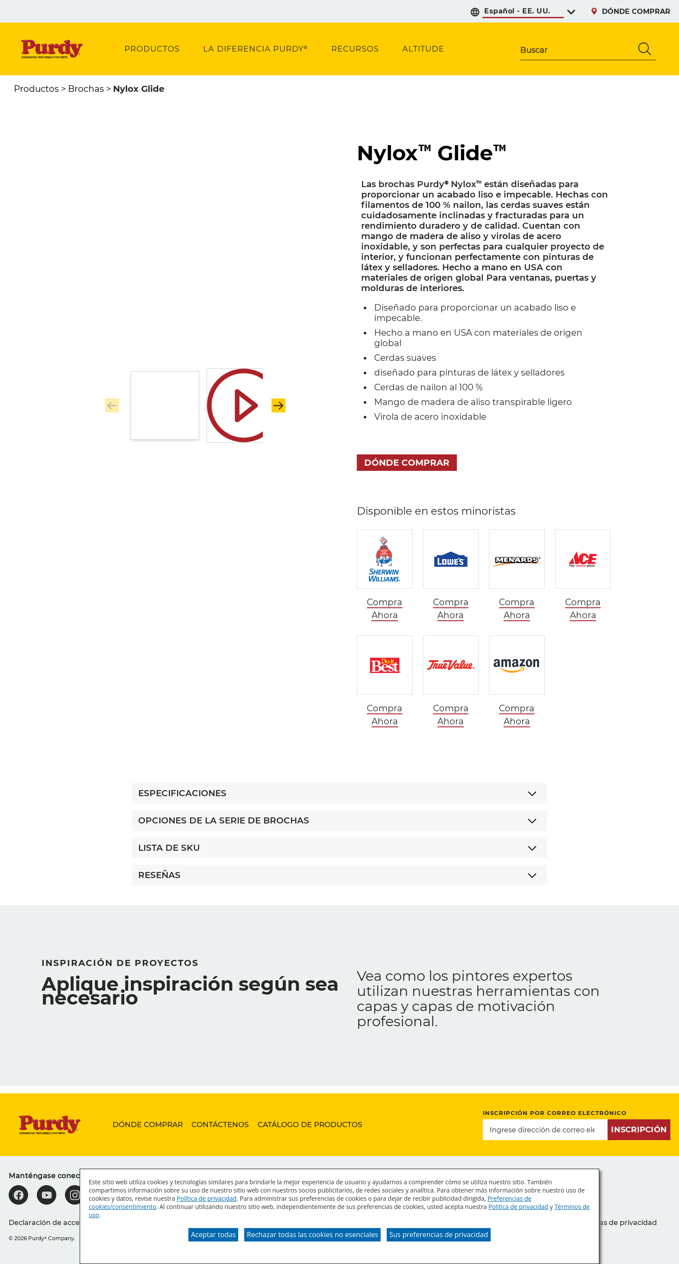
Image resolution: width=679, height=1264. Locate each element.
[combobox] (577, 49)
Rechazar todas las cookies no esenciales (312, 1234)
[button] (278, 405)
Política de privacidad (206, 1198)
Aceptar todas (213, 1234)
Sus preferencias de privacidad (438, 1234)
